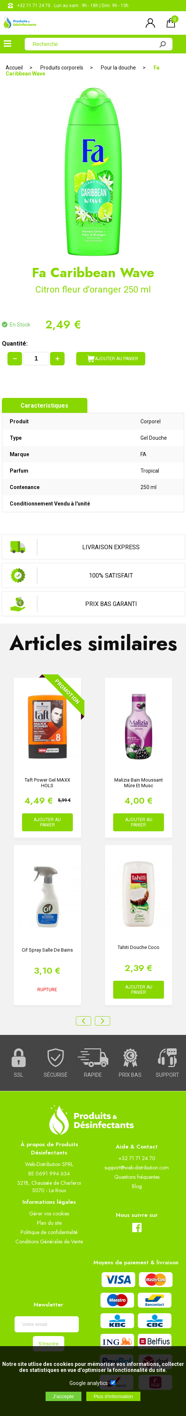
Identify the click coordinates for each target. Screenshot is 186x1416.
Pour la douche (118, 68)
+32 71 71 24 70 (33, 5)
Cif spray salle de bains (47, 950)
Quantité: (15, 343)
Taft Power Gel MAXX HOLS (47, 782)
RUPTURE (47, 989)
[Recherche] (94, 44)
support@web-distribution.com (137, 1167)
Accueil (14, 68)
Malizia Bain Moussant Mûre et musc (138, 782)
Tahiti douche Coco (138, 947)
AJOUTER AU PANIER (112, 358)
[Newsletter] (47, 1324)
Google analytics (88, 1383)
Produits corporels (61, 68)
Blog (137, 1186)
